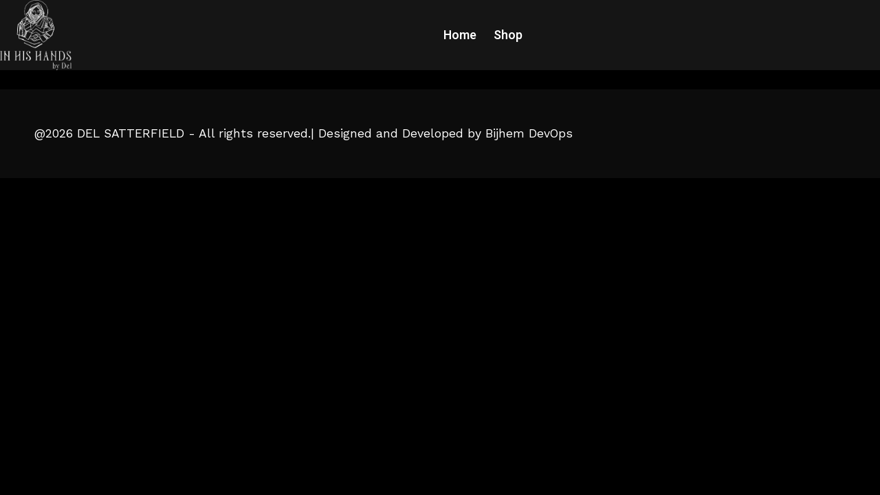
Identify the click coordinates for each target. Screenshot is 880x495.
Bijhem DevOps (529, 133)
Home (459, 35)
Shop (508, 35)
